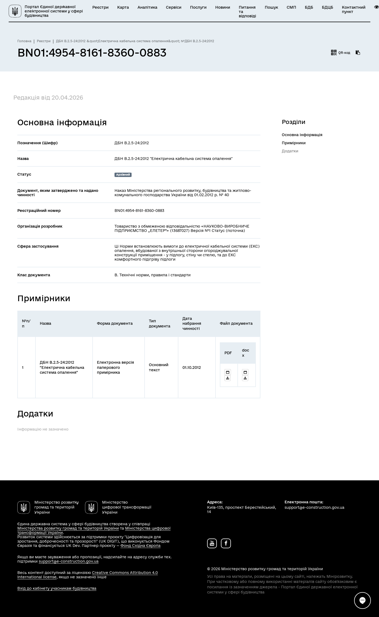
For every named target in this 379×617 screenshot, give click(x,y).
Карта (123, 7)
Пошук (271, 7)
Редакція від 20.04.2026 (48, 97)
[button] (376, 7)
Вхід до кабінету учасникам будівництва (56, 588)
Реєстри (100, 7)
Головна (24, 41)
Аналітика (147, 7)
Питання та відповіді (247, 11)
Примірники (294, 143)
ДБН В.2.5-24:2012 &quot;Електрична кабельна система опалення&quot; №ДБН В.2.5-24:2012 (135, 41)
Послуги (198, 7)
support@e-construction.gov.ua (69, 561)
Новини (222, 7)
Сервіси (173, 7)
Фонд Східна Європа (140, 545)
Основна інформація (302, 135)
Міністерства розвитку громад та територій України (68, 528)
